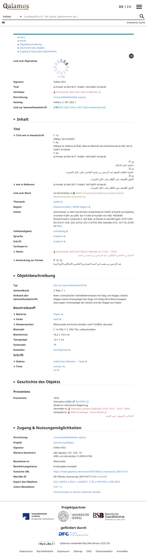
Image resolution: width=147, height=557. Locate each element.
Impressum (63, 551)
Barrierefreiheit (45, 551)
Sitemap (77, 551)
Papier (58, 314)
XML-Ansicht (99, 476)
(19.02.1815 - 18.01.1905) (100, 408)
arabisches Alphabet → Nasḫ (70, 361)
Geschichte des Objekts (32, 47)
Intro (22, 37)
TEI (92, 481)
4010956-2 (82, 401)
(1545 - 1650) (93, 253)
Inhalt (23, 40)
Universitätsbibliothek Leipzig (69, 97)
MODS (63, 481)
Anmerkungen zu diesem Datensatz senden (76, 491)
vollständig (60, 231)
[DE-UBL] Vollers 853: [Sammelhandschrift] (82, 107)
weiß (57, 319)
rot (56, 370)
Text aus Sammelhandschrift (69, 285)
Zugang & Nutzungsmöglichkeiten (38, 51)
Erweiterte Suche (136, 22)
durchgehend (61, 349)
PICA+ (73, 481)
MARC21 (83, 481)
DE (121, 7)
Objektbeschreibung (31, 44)
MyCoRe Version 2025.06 (96, 543)
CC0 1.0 (57, 486)
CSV (55, 481)
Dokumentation (104, 551)
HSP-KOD (102, 481)
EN (129, 7)
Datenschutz (26, 551)
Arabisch (59, 236)
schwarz (59, 366)
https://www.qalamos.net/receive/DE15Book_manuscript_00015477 (90, 471)
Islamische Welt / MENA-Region (71, 206)
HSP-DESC (114, 481)
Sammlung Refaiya (63, 442)
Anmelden (122, 551)
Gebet (57, 201)
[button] (139, 7)
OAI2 (89, 551)
